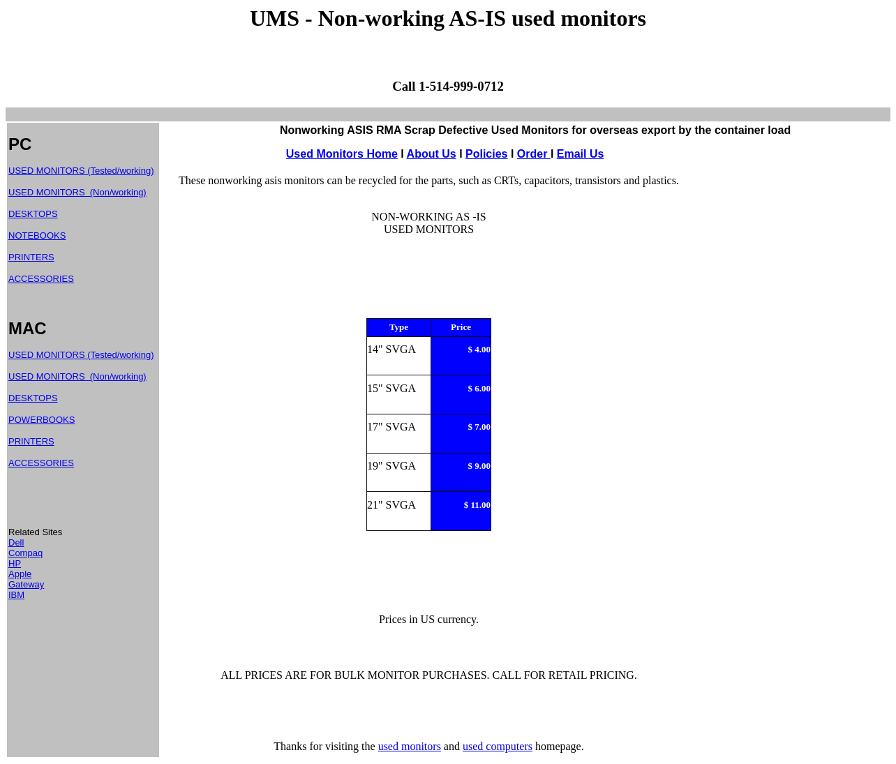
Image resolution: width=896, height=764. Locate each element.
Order (534, 154)
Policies (486, 154)
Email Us (580, 154)
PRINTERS (31, 257)
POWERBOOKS (41, 419)
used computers (497, 746)
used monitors (409, 746)
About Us (431, 154)
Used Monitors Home (342, 154)
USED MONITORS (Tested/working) (81, 170)
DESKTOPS (33, 214)
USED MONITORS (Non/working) (77, 192)
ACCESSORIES (41, 279)
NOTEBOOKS (37, 235)
